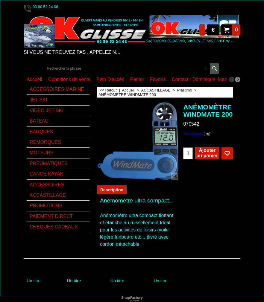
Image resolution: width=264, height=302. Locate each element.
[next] (237, 79)
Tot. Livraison (193, 133)
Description (111, 189)
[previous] (231, 79)
